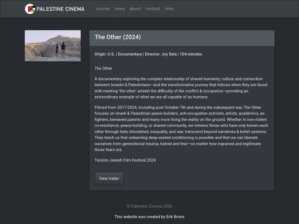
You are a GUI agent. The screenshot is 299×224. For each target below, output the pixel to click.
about (135, 8)
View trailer (109, 178)
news (120, 8)
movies (103, 8)
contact (153, 8)
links (169, 8)
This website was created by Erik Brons (149, 216)
